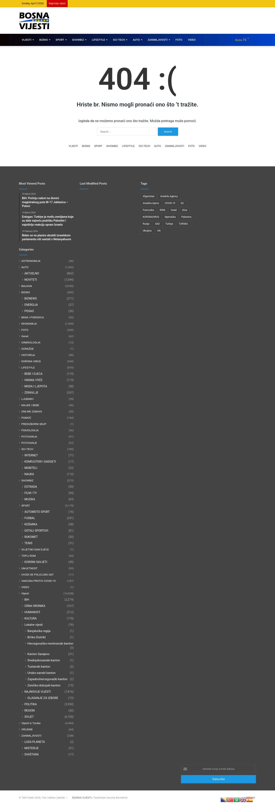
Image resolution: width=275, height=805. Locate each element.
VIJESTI (27, 39)
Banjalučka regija (39, 631)
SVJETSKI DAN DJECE (35, 549)
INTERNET (31, 455)
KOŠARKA (31, 524)
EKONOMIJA (29, 323)
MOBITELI (31, 467)
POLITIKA (31, 704)
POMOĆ (26, 417)
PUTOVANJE (29, 442)
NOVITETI (31, 279)
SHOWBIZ (78, 39)
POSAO (29, 311)
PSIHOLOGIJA (30, 430)
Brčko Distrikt (37, 637)
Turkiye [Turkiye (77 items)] (169, 223)
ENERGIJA (31, 304)
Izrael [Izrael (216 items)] (174, 210)
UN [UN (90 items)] (159, 230)
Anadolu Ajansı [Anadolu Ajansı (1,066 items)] (151, 203)
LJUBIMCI (27, 398)
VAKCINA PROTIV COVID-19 (38, 580)
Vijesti (25, 593)
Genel (25, 336)
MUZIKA (30, 499)
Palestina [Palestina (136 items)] (186, 217)
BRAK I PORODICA (32, 317)
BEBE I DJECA (34, 373)
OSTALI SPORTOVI (36, 530)
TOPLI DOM (28, 555)
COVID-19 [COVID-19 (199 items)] (170, 203)
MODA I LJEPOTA (36, 386)
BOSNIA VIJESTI (82, 797)
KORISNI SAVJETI (36, 562)
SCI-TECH (119, 39)
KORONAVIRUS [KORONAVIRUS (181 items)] (151, 217)
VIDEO (192, 39)
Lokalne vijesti (34, 624)
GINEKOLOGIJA (31, 342)
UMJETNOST (29, 568)
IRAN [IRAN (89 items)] (162, 210)
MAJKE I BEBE (30, 405)
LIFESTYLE (98, 39)
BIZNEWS (31, 298)
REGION (30, 710)
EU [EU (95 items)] (182, 203)
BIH (27, 599)
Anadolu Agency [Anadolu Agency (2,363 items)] (169, 196)
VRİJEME (27, 729)
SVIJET (29, 716)
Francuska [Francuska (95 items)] (148, 210)
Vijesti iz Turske (31, 723)
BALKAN (26, 286)
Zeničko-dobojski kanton (44, 685)
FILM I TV (31, 493)
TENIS (28, 543)
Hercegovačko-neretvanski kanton (50, 643)
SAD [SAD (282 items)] (157, 223)
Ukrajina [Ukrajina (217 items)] (147, 230)
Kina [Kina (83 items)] (184, 210)
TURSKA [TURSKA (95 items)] (183, 223)
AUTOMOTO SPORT (37, 511)
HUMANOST (33, 612)
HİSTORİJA (28, 355)
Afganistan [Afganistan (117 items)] (149, 196)
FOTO (178, 39)
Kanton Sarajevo (39, 654)
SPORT (60, 39)
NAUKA (29, 474)
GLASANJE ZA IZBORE (43, 698)
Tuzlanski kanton (39, 666)
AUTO (136, 39)
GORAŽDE (27, 348)
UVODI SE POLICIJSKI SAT (37, 574)
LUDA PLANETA (35, 741)
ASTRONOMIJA (31, 260)
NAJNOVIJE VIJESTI (38, 691)
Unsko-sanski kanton (42, 673)
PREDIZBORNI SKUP (33, 424)
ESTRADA (31, 486)
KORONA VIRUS (31, 361)
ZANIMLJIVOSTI (158, 39)
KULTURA (31, 618)
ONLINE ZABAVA (31, 411)
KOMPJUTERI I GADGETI (40, 461)
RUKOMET (31, 536)
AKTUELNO (32, 273)
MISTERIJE (32, 748)
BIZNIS (43, 39)
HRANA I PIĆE (34, 380)
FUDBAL (30, 518)
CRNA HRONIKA (35, 605)
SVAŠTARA (32, 754)
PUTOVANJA (29, 436)
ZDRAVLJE (31, 392)
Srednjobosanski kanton (44, 660)
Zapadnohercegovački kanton (47, 679)
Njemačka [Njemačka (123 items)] (170, 217)
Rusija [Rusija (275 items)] (146, 223)
